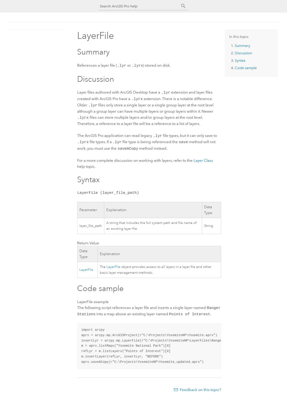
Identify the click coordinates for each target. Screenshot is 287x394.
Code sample (246, 68)
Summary (242, 46)
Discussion (243, 53)
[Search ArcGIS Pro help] (139, 6)
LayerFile (86, 266)
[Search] (183, 6)
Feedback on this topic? (200, 385)
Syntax (240, 60)
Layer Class (203, 157)
